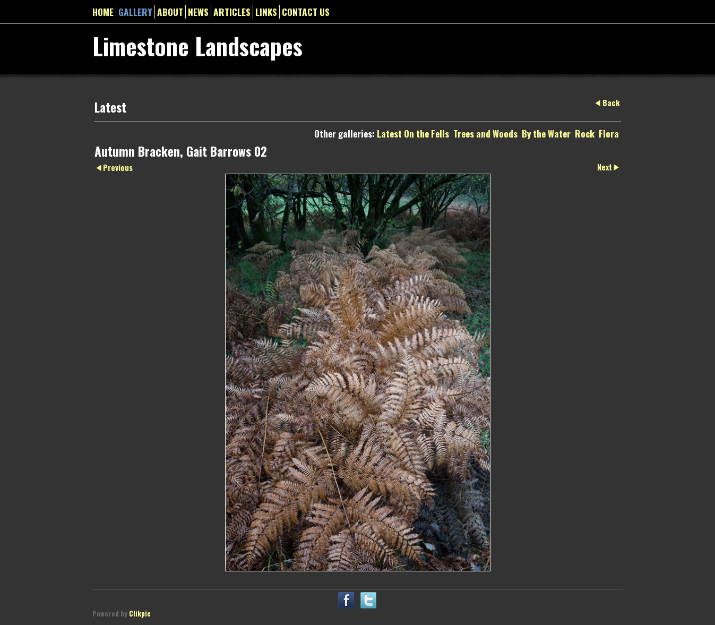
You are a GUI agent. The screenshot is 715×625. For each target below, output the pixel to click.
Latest (389, 133)
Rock (585, 133)
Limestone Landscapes (197, 46)
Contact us (306, 12)
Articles (232, 12)
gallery (135, 12)
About (170, 12)
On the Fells (426, 133)
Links (266, 12)
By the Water (546, 133)
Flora (609, 133)
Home (103, 12)
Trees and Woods (485, 133)
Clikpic (140, 614)
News (198, 12)
